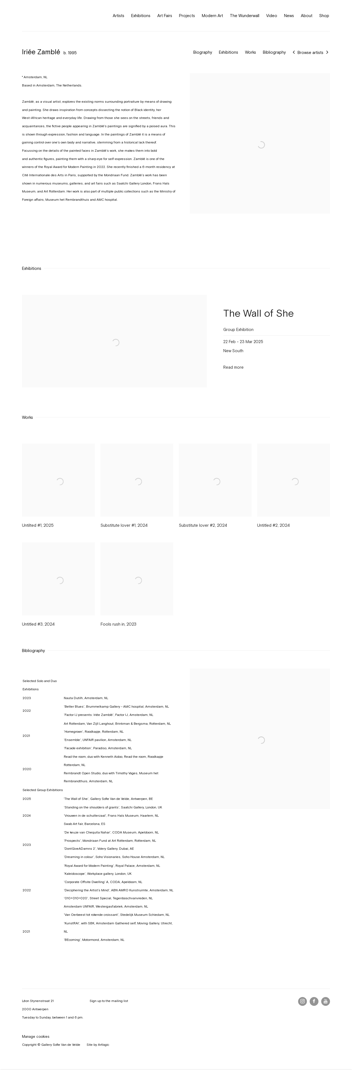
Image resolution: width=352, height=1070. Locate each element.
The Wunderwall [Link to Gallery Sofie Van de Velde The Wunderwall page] (244, 15)
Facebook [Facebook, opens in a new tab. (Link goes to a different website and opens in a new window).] (314, 1001)
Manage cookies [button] (36, 1036)
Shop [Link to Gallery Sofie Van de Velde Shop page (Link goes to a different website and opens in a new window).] (324, 15)
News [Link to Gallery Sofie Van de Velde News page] (289, 15)
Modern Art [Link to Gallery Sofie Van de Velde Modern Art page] (212, 15)
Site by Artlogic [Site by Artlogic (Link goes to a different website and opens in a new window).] (98, 1045)
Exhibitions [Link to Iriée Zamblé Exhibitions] (228, 52)
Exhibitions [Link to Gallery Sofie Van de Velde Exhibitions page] (140, 15)
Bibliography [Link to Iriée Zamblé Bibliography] (274, 52)
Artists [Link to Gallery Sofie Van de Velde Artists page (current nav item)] (118, 15)
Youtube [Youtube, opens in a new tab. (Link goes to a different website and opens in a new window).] (325, 1001)
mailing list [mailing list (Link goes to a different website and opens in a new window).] (119, 1001)
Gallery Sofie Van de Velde (47, 15)
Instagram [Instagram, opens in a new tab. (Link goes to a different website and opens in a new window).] (302, 1001)
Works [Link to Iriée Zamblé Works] (250, 52)
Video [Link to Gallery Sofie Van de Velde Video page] (271, 15)
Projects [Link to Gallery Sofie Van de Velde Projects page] (187, 15)
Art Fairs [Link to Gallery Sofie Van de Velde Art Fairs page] (164, 15)
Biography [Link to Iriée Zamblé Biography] (202, 52)
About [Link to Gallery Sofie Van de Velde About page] (306, 15)
